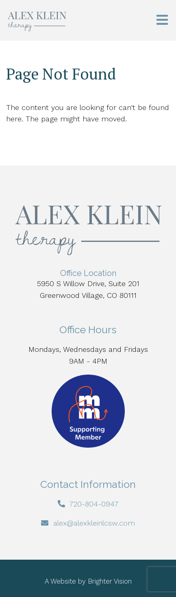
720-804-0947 (93, 504)
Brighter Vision (110, 581)
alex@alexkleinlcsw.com (94, 523)
